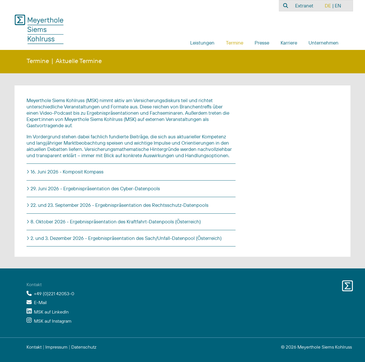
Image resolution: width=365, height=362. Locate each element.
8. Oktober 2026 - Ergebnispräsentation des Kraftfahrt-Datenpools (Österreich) (115, 222)
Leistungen (202, 43)
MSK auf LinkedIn (51, 312)
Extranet (304, 6)
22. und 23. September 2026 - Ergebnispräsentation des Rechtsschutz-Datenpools (118, 205)
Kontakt (34, 347)
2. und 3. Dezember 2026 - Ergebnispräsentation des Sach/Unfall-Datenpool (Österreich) (125, 238)
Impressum (56, 347)
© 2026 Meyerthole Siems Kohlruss (316, 347)
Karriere (289, 43)
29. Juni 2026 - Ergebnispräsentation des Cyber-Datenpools (94, 188)
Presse (262, 43)
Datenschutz (83, 347)
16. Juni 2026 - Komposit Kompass (66, 172)
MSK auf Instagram (53, 321)
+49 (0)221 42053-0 (54, 293)
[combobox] (284, 5)
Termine (234, 43)
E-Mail (40, 302)
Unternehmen (323, 43)
